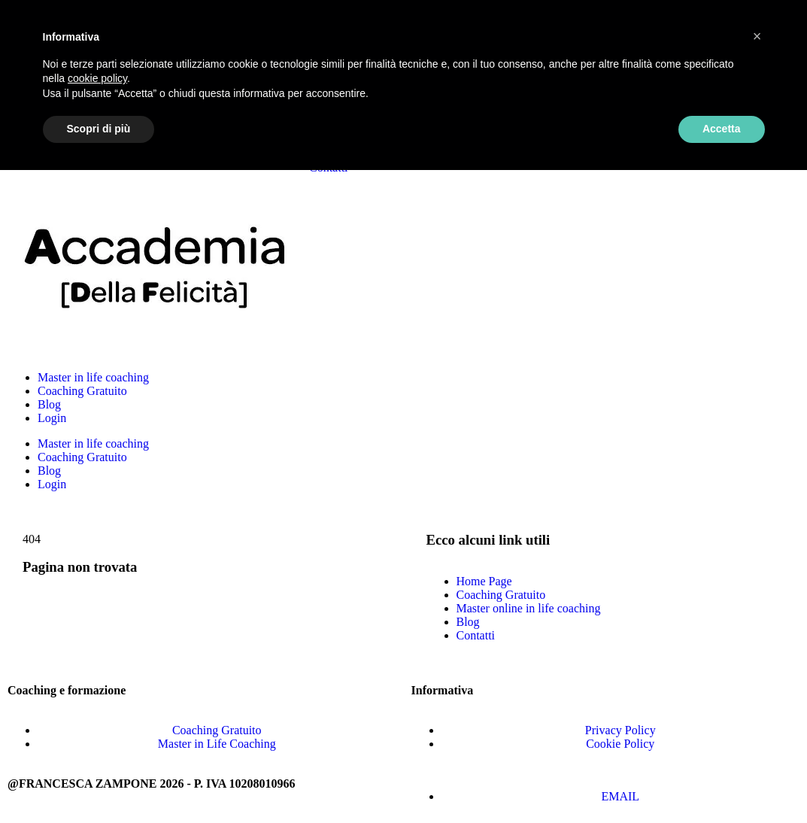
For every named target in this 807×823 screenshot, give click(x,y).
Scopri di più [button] (99, 129)
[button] (757, 36)
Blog (49, 404)
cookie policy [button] (97, 78)
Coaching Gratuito (82, 390)
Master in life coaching (93, 377)
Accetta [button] (721, 129)
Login (52, 418)
